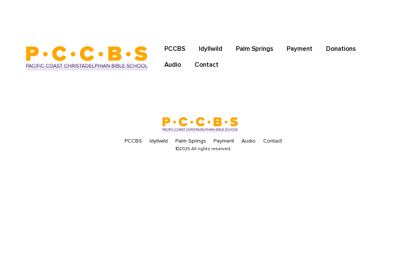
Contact (207, 65)
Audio (172, 65)
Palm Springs (254, 49)
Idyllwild (210, 49)
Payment (299, 49)
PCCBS (174, 49)
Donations (341, 49)
